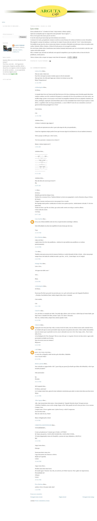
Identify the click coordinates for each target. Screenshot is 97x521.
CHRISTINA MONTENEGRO (43, 425)
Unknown (37, 325)
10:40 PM (38, 461)
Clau (36, 251)
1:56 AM (38, 147)
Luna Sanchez (38, 219)
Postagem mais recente (36, 497)
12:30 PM (38, 232)
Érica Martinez (39, 237)
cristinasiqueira (39, 87)
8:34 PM (37, 359)
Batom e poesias (39, 363)
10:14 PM (38, 381)
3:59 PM (37, 281)
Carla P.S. (37, 310)
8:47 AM (38, 214)
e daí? (36, 349)
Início (3, 22)
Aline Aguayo (38, 400)
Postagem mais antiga (88, 497)
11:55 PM (38, 116)
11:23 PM (38, 396)
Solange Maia (38, 263)
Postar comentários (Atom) (42, 500)
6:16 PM (37, 320)
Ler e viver (34, 29)
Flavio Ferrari (19, 45)
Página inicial (62, 497)
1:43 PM (37, 489)
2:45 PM (37, 259)
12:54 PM (38, 247)
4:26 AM (38, 185)
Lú (35, 190)
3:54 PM (37, 420)
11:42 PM (38, 83)
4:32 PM (37, 441)
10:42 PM (38, 479)
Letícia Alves (38, 71)
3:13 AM (38, 173)
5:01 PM (37, 306)
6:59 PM (37, 345)
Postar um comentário (36, 494)
